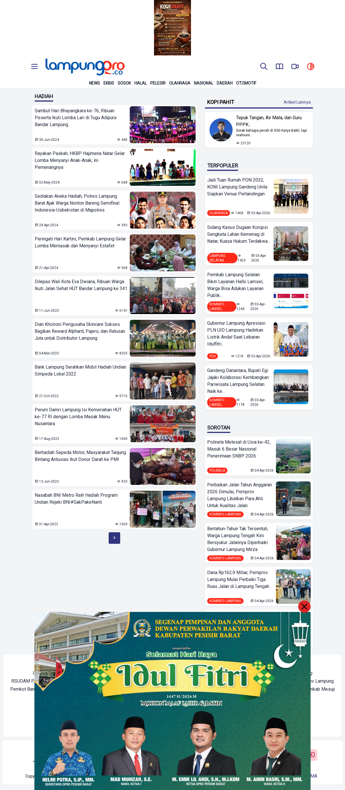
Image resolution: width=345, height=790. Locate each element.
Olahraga (179, 83)
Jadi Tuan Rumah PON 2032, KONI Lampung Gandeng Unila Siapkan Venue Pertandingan (237, 187)
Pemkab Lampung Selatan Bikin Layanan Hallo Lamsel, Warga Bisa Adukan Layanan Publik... (235, 285)
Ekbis (108, 83)
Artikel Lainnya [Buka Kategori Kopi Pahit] (297, 102)
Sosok (124, 83)
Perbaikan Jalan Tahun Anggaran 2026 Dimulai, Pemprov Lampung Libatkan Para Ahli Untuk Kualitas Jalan (239, 495)
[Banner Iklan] (172, 27)
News (94, 83)
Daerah (225, 83)
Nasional (203, 83)
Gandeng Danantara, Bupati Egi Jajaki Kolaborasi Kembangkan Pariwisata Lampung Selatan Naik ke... (238, 381)
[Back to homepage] (84, 67)
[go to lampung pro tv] (295, 67)
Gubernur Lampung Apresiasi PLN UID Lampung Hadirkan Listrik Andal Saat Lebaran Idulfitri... (236, 333)
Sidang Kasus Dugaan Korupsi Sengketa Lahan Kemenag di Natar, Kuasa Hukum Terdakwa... (238, 234)
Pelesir (158, 83)
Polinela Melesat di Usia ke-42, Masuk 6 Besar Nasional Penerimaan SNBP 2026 (238, 449)
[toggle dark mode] (310, 67)
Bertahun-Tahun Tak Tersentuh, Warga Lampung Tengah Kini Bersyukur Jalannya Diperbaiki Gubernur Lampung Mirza (237, 539)
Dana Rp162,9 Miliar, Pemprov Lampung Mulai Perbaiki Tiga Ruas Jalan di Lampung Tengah (238, 579)
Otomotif (246, 83)
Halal (140, 83)
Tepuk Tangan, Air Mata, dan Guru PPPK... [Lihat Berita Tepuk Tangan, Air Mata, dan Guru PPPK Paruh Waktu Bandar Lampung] (269, 121)
